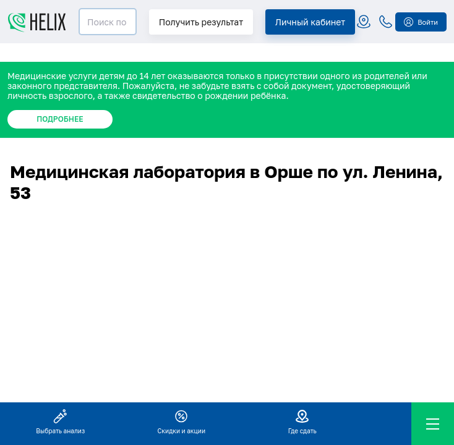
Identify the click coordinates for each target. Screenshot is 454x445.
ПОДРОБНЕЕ (59, 119)
